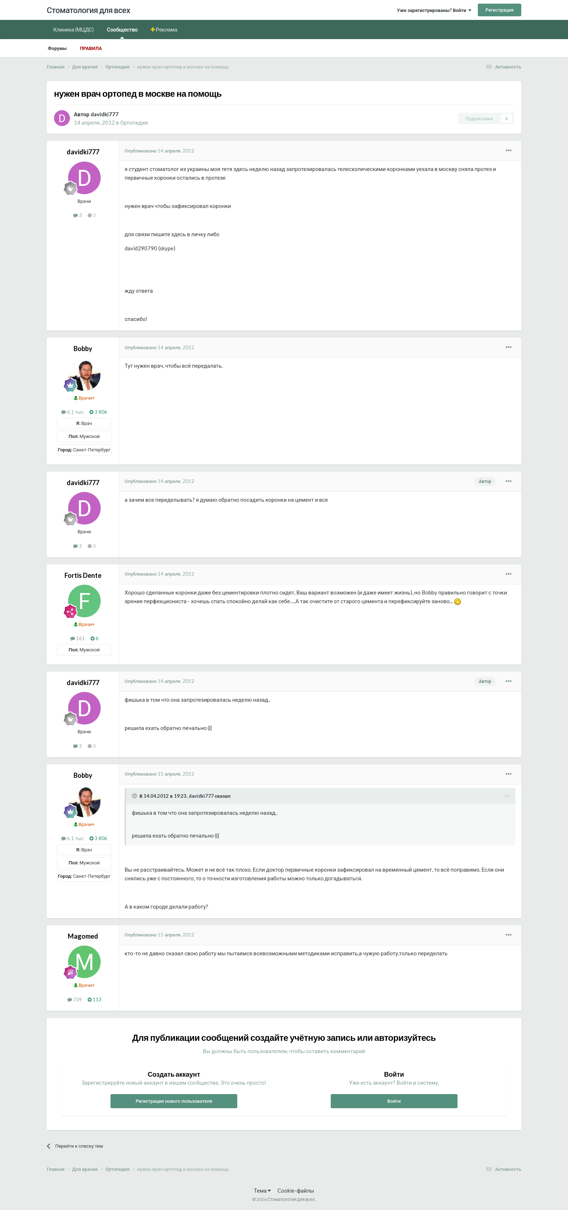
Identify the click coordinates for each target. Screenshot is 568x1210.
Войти (394, 1101)
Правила (91, 48)
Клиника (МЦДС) (73, 29)
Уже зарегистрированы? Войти (434, 10)
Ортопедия (134, 122)
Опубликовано (159, 151)
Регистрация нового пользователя (173, 1101)
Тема (262, 1190)
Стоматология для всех (88, 10)
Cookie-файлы (295, 1190)
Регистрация (499, 10)
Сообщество (122, 32)
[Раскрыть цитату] (135, 796)
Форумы (57, 48)
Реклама (166, 29)
